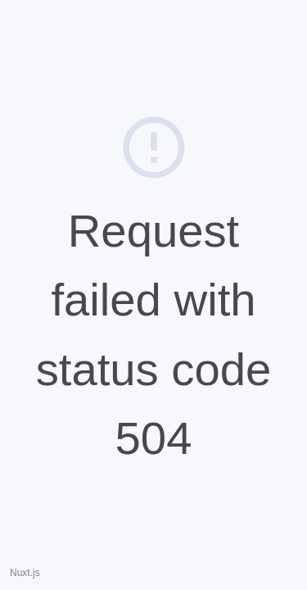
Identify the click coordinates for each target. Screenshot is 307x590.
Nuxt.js (25, 573)
